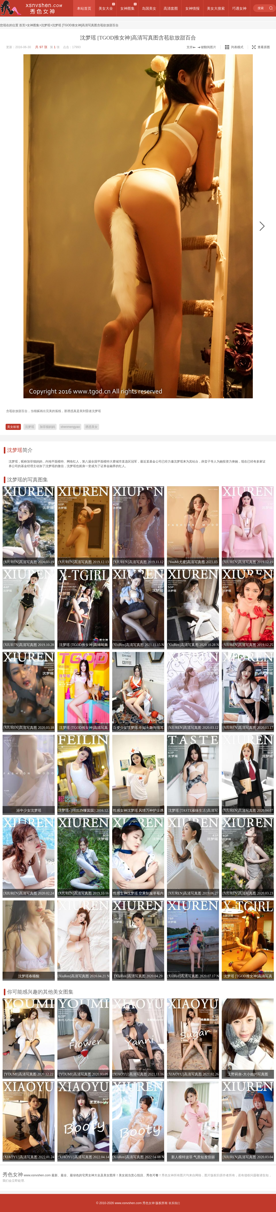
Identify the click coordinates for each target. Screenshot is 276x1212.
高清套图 (171, 8)
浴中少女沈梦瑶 (28, 810)
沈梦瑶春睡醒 (29, 976)
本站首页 (84, 8)
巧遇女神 (239, 8)
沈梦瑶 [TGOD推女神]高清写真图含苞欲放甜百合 (85, 25)
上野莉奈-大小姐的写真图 (248, 1074)
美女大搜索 (216, 8)
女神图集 (127, 8)
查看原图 (261, 47)
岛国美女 (149, 8)
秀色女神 (148, 1203)
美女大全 (106, 8)
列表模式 (237, 47)
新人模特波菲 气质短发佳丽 (193, 1157)
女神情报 (192, 8)
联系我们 (174, 1203)
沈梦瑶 (45, 25)
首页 (22, 25)
